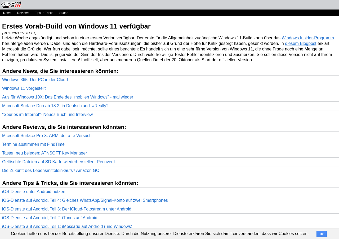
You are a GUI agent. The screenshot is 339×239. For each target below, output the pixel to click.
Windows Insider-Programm (308, 38)
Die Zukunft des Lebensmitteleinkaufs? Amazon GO (50, 170)
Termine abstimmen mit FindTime (33, 144)
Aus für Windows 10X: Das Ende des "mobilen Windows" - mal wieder (67, 97)
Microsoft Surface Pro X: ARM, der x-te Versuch (47, 135)
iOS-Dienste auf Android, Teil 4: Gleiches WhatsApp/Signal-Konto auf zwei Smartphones (85, 200)
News (7, 13)
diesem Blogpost (300, 43)
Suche (63, 13)
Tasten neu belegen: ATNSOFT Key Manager (44, 153)
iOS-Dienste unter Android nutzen (33, 191)
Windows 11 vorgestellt (24, 88)
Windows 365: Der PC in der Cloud (35, 79)
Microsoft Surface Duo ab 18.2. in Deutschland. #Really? (55, 106)
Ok (322, 234)
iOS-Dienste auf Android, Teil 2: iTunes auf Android (49, 217)
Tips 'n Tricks (44, 13)
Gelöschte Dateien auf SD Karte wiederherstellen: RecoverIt (58, 162)
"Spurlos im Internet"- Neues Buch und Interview (47, 114)
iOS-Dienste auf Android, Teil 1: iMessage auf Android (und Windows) (67, 226)
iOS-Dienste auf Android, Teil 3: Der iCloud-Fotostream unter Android (66, 209)
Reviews (23, 13)
